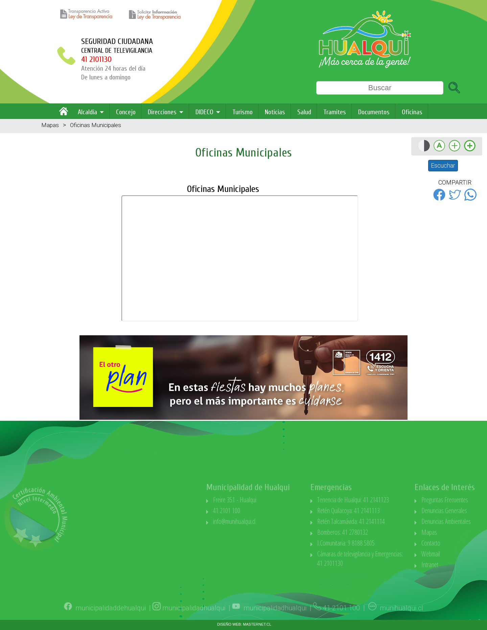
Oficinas (412, 112)
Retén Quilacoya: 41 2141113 (383, 510)
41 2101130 (96, 59)
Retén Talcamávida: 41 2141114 (385, 521)
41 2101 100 (261, 510)
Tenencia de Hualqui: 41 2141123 (387, 499)
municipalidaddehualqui (110, 618)
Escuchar (443, 165)
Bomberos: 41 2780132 (377, 532)
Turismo (242, 112)
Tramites (334, 112)
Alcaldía (87, 112)
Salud (304, 112)
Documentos (374, 112)
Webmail (465, 553)
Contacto (465, 543)
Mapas (50, 125)
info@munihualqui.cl (269, 521)
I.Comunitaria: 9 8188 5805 (380, 543)
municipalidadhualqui (193, 618)
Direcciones (162, 112)
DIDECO (204, 112)
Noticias (275, 112)
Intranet (464, 564)
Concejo (126, 112)
